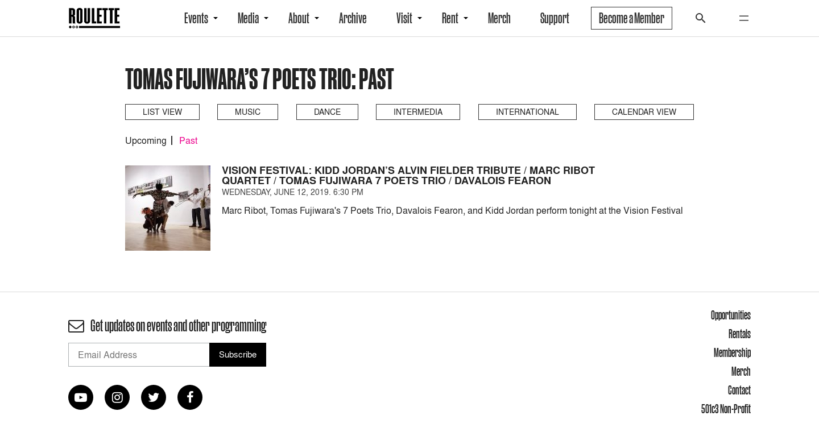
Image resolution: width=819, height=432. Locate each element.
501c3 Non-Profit (726, 408)
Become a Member (631, 18)
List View (162, 111)
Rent (450, 18)
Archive (353, 18)
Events (196, 18)
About (298, 18)
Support (554, 18)
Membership (732, 352)
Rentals (740, 333)
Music (247, 111)
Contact (739, 390)
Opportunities (731, 315)
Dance (327, 111)
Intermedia (418, 111)
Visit (404, 18)
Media (248, 18)
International (527, 111)
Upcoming (146, 140)
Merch (499, 18)
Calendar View (644, 111)
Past (188, 140)
